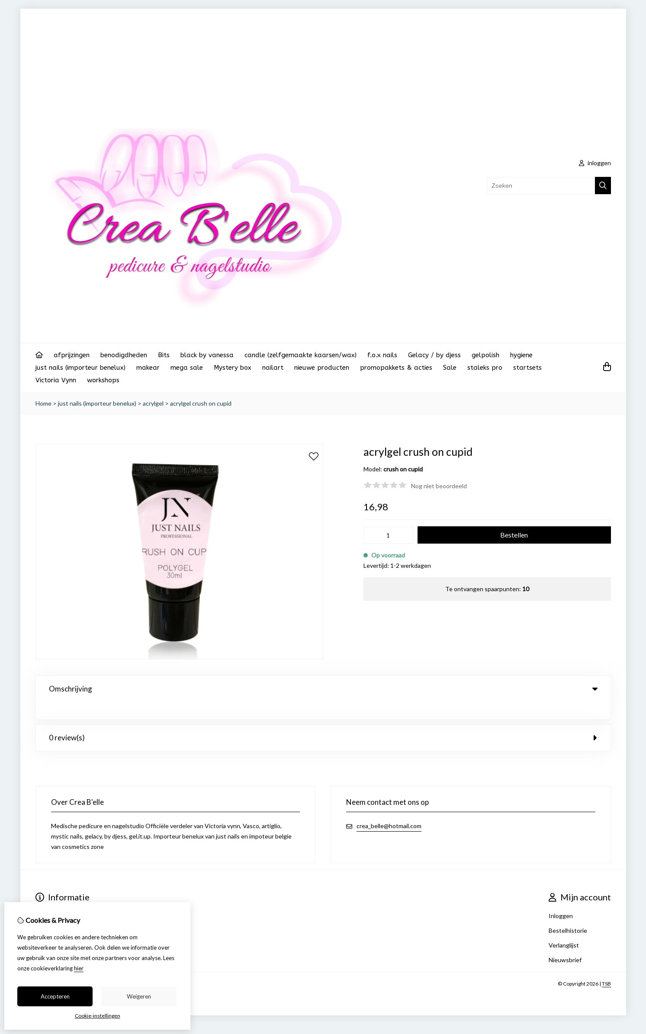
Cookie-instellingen (97, 1015)
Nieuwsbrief (565, 942)
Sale (449, 367)
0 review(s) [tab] (323, 719)
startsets (527, 367)
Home (43, 403)
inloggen (595, 162)
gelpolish (485, 355)
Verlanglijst (564, 927)
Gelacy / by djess (434, 355)
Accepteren (55, 996)
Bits (164, 355)
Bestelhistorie (568, 912)
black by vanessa (207, 355)
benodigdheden (123, 355)
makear (148, 367)
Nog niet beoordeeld (439, 486)
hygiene (521, 355)
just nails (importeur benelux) (80, 367)
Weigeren (139, 996)
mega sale (186, 367)
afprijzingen (72, 355)
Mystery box (232, 367)
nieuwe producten (321, 367)
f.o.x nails (382, 355)
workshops (103, 380)
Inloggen (561, 898)
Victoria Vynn (55, 380)
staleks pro (484, 367)
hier (79, 968)
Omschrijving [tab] (323, 688)
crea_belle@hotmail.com (389, 808)
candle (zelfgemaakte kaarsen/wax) (300, 355)
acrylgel (153, 403)
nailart (272, 367)
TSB (606, 966)
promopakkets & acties (396, 367)
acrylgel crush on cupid (200, 403)
